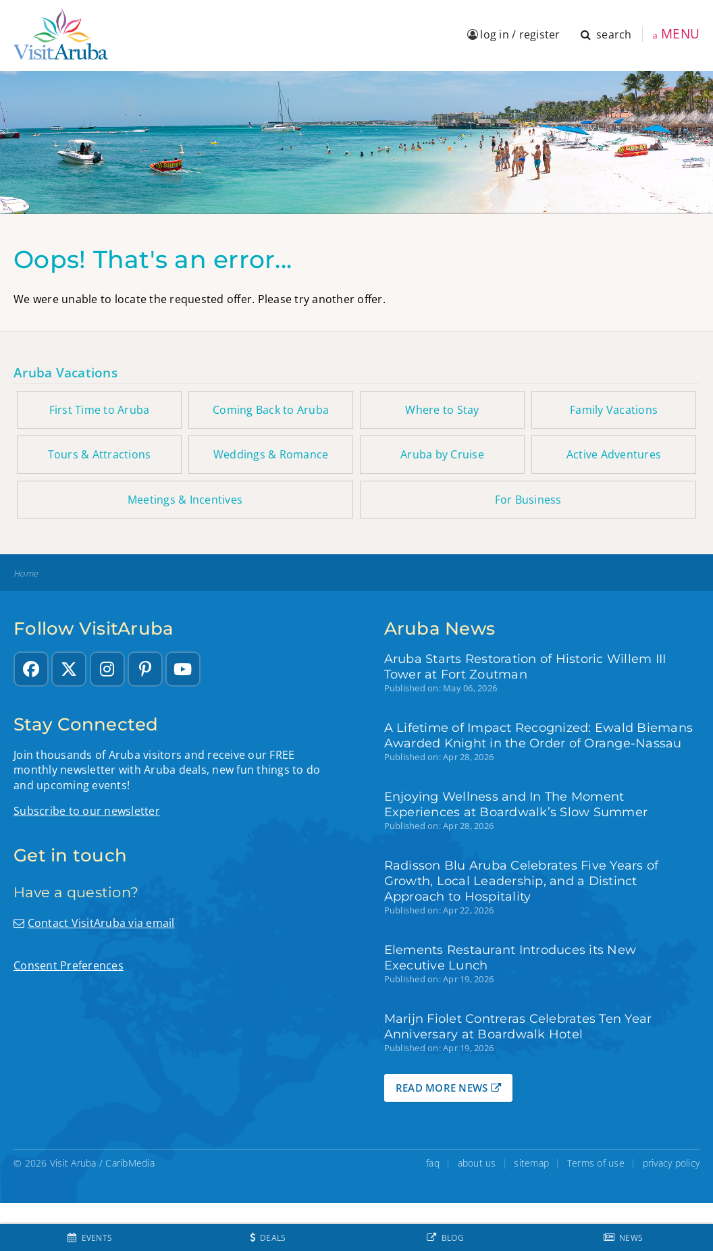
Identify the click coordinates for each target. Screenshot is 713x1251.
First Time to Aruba (99, 409)
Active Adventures (613, 454)
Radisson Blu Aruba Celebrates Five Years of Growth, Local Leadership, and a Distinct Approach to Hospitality (521, 880)
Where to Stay (442, 409)
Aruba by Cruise (442, 454)
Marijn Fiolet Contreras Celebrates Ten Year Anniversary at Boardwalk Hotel (518, 1026)
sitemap (531, 1162)
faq (433, 1162)
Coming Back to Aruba (271, 409)
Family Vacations (614, 409)
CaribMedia (130, 1162)
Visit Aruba (73, 1162)
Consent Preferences (69, 965)
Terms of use (596, 1162)
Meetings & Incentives (185, 499)
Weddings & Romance (271, 454)
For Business (528, 499)
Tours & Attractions (99, 454)
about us (477, 1162)
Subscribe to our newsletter (87, 810)
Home (26, 573)
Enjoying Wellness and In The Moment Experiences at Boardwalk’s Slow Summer (516, 804)
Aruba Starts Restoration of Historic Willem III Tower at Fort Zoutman (525, 666)
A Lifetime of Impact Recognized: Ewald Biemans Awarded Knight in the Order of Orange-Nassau (538, 735)
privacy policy (671, 1162)
